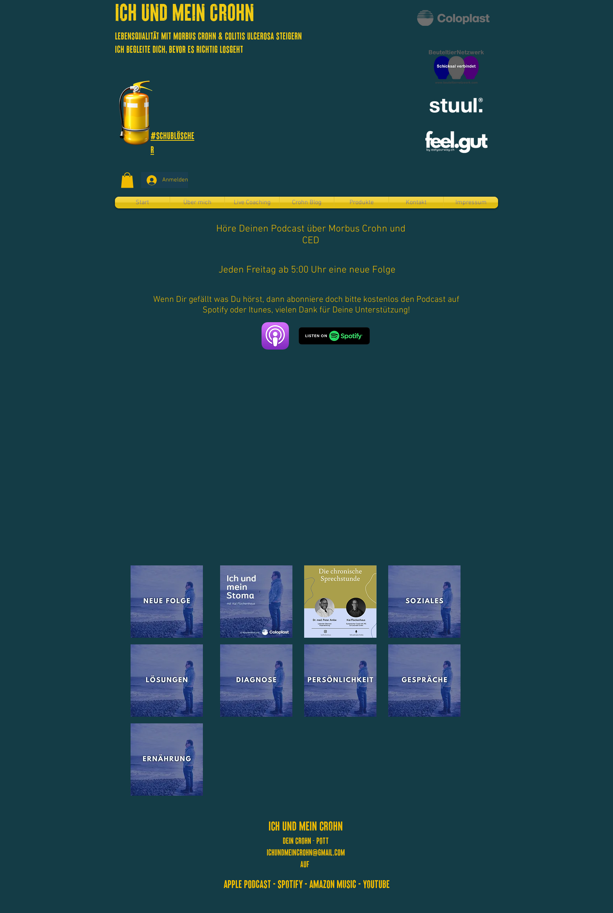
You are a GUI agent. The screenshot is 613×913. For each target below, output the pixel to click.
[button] (127, 180)
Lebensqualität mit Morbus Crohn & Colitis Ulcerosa (195, 35)
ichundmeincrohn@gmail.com (306, 852)
